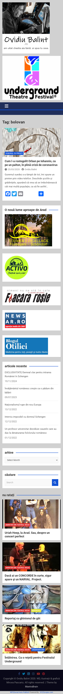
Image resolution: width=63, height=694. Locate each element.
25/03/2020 (12, 169)
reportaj (36, 611)
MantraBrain (31, 686)
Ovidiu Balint (29, 169)
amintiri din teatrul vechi (18, 525)
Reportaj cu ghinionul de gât (22, 618)
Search (55, 482)
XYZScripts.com (46, 692)
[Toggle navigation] (6, 106)
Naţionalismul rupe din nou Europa (23, 404)
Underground (38, 650)
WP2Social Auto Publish (19, 692)
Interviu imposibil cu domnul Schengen (25, 416)
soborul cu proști (14, 153)
